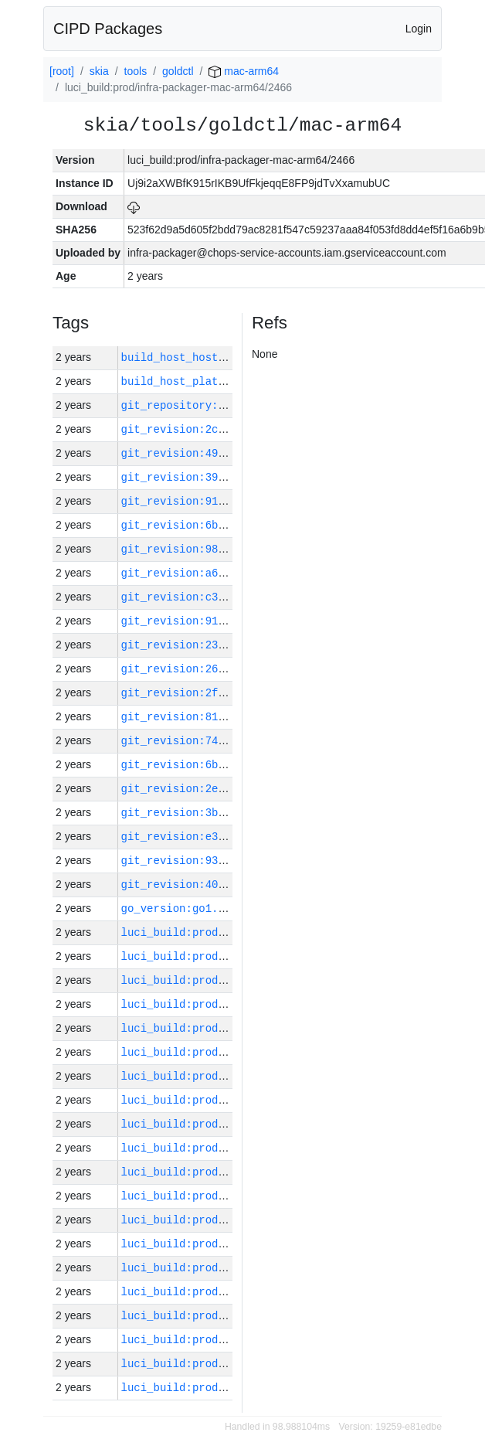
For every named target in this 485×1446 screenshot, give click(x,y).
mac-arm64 (244, 71)
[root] (61, 71)
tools (136, 71)
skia (99, 71)
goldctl (177, 71)
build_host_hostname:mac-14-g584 (221, 357)
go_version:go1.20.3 (183, 908)
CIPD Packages (107, 28)
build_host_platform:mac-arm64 (215, 381)
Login (418, 28)
